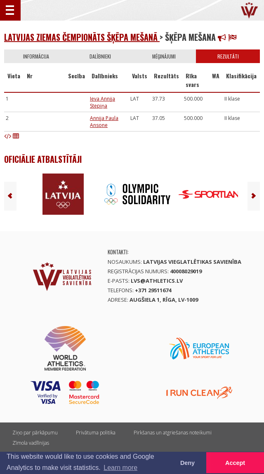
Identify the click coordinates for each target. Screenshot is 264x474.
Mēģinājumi (164, 56)
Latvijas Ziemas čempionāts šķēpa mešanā (82, 37)
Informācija (36, 56)
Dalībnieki (100, 56)
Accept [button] (235, 463)
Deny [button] (187, 463)
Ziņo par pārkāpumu (35, 432)
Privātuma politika (96, 432)
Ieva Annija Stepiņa (102, 102)
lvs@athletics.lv (157, 280)
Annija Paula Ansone (104, 122)
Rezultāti (228, 56)
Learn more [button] (120, 467)
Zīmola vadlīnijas (30, 442)
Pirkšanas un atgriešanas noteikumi (173, 432)
